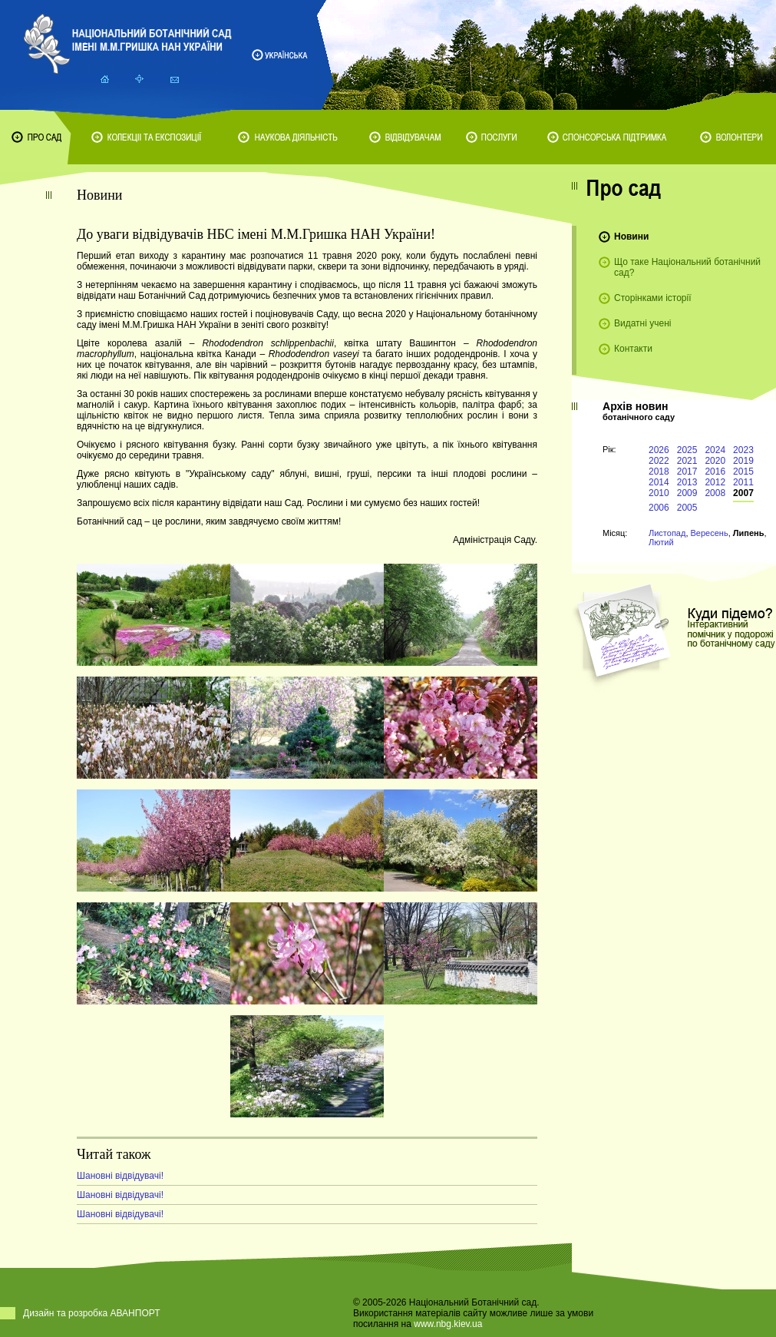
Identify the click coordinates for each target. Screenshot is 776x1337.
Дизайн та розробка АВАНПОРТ (91, 1313)
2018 (659, 471)
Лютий (661, 542)
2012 (715, 482)
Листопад (667, 533)
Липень (748, 533)
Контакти (633, 348)
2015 (743, 471)
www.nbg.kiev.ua (448, 1324)
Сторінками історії (653, 298)
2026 (659, 450)
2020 (715, 460)
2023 (743, 450)
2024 (715, 450)
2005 (687, 507)
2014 (659, 482)
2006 (659, 507)
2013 (687, 482)
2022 (659, 460)
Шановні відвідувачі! (120, 1175)
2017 (687, 471)
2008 (715, 493)
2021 (687, 460)
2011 (743, 482)
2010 (659, 493)
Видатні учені (642, 323)
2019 (743, 460)
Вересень (709, 533)
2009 (687, 493)
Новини (631, 236)
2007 (743, 493)
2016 (715, 471)
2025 (687, 450)
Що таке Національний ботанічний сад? (687, 267)
